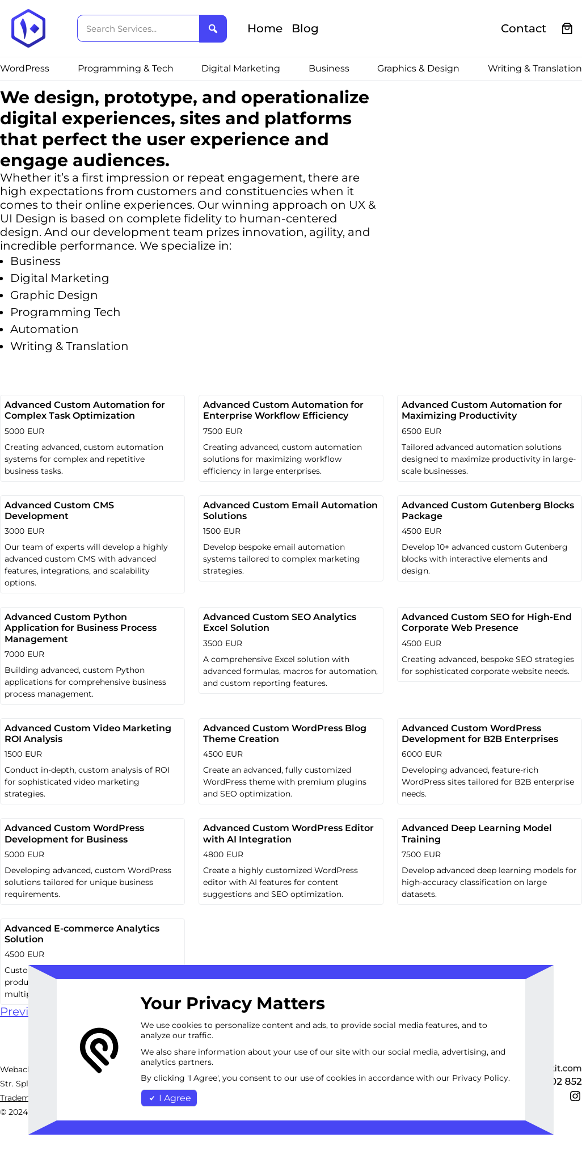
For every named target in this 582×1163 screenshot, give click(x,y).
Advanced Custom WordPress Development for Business (74, 833)
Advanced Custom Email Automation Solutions (290, 510)
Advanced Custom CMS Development (59, 510)
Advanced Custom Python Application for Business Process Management (81, 628)
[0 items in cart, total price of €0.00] (568, 29)
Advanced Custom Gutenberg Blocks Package (488, 510)
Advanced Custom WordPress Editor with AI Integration (288, 833)
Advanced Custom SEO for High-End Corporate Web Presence (487, 622)
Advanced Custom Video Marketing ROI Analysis (88, 733)
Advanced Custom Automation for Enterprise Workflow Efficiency (283, 410)
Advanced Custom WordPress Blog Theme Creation (284, 733)
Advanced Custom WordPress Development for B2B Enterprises (480, 733)
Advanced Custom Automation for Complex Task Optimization (85, 410)
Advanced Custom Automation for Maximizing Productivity (482, 410)
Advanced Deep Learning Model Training (477, 833)
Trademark (21, 1098)
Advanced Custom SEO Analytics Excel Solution (279, 622)
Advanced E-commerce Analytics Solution (82, 934)
